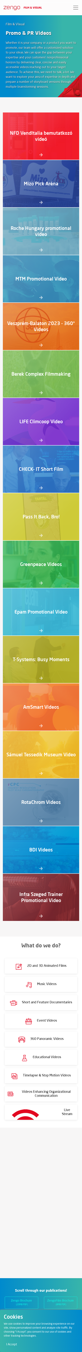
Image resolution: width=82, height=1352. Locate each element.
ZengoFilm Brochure (60, 1303)
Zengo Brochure (21, 1303)
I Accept (11, 1344)
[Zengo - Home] (10, 7)
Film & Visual (33, 7)
